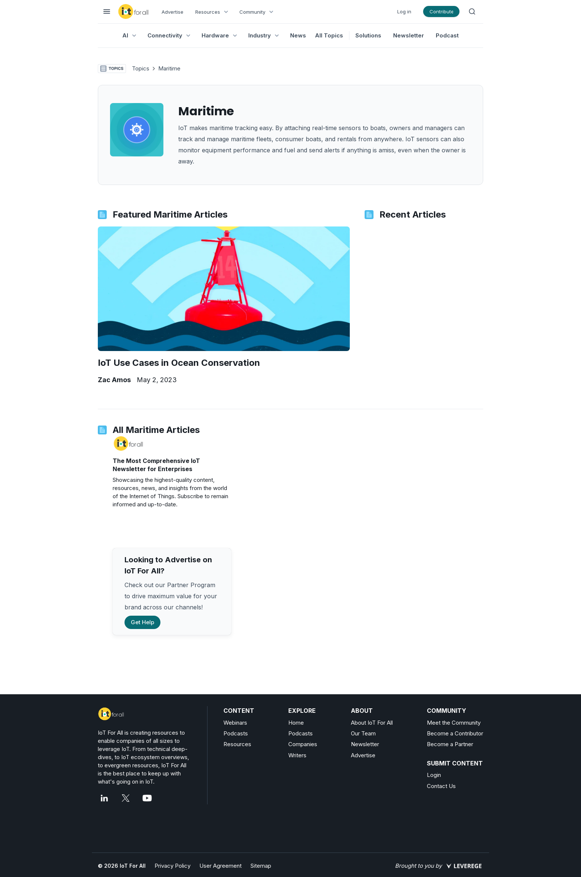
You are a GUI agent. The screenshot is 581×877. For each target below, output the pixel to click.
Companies (302, 744)
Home (296, 722)
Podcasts (235, 733)
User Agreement (220, 865)
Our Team (363, 733)
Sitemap (260, 865)
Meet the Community (454, 722)
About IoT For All (372, 722)
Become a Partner (450, 744)
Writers (297, 755)
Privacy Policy (172, 865)
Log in (404, 11)
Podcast (447, 35)
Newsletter (408, 35)
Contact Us (441, 786)
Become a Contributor (455, 733)
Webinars (235, 722)
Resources (237, 744)
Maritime (169, 68)
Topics (140, 68)
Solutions (368, 35)
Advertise (172, 12)
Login (434, 774)
